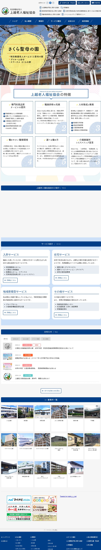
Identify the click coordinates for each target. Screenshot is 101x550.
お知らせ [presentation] (16, 338)
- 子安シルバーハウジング (54, 536)
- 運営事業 (17, 530)
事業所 (33, 515)
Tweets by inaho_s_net (68, 475)
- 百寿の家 (50, 527)
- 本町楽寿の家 (51, 530)
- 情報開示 (17, 536)
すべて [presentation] (6, 338)
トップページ (6, 515)
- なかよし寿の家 (51, 525)
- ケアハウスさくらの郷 (36, 542)
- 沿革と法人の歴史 (20, 527)
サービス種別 (71, 515)
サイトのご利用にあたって (75, 527)
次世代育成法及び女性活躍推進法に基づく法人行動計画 (83, 11)
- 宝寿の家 (50, 522)
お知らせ (5, 519)
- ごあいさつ (18, 518)
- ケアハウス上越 (34, 536)
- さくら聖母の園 (34, 527)
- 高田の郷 (33, 530)
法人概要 (18, 515)
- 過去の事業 (18, 533)
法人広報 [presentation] (26, 338)
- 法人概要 (17, 521)
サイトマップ (71, 531)
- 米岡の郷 (33, 524)
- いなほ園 (33, 518)
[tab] (6, 338)
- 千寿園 (32, 533)
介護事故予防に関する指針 (50, 7)
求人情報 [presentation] (45, 338)
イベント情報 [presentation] (36, 338)
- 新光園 (32, 521)
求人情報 (90, 523)
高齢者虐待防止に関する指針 (51, 14)
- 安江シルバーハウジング (54, 533)
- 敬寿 (48, 519)
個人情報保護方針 (93, 515)
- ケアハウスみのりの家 (36, 539)
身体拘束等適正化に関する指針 (52, 11)
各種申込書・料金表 (93, 519)
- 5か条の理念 (18, 524)
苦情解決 (66, 7)
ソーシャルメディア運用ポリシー (74, 14)
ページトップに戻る (51, 508)
